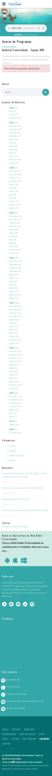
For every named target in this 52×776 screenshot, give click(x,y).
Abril (11, 111)
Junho (11, 146)
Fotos (42, 734)
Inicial (5, 729)
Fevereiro (13, 118)
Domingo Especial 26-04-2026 (16, 499)
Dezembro (14, 126)
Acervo (15, 738)
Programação (9, 734)
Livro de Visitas (27, 734)
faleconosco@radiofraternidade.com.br (25, 701)
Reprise (12, 460)
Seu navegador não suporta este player (26, 28)
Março (12, 114)
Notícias (12, 450)
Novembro (14, 129)
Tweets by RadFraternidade (15, 526)
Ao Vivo (12, 446)
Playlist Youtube (16, 455)
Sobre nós (29, 729)
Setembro (13, 136)
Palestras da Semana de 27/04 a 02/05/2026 (23, 488)
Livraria (6, 743)
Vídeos (5, 738)
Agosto (12, 139)
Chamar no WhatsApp (16, 694)
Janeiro (12, 163)
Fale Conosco (29, 738)
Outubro (13, 132)
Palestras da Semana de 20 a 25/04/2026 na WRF (25, 510)
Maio (11, 149)
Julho (11, 142)
